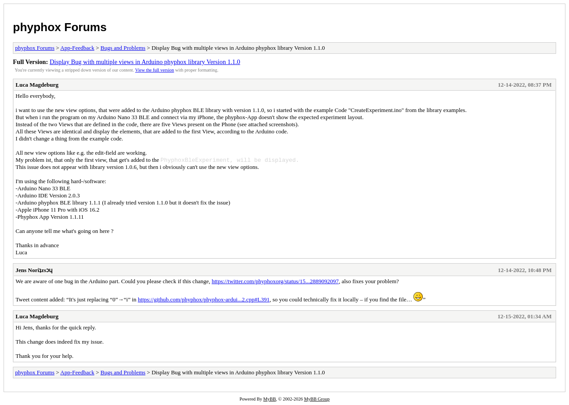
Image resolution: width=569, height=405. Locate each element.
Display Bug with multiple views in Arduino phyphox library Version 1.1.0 (145, 61)
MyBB (269, 399)
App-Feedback (77, 47)
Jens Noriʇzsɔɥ (34, 270)
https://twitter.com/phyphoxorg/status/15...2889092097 (275, 281)
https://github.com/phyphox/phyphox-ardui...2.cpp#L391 (203, 299)
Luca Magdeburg (37, 84)
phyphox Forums (60, 27)
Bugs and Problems (122, 47)
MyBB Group (316, 399)
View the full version (154, 70)
